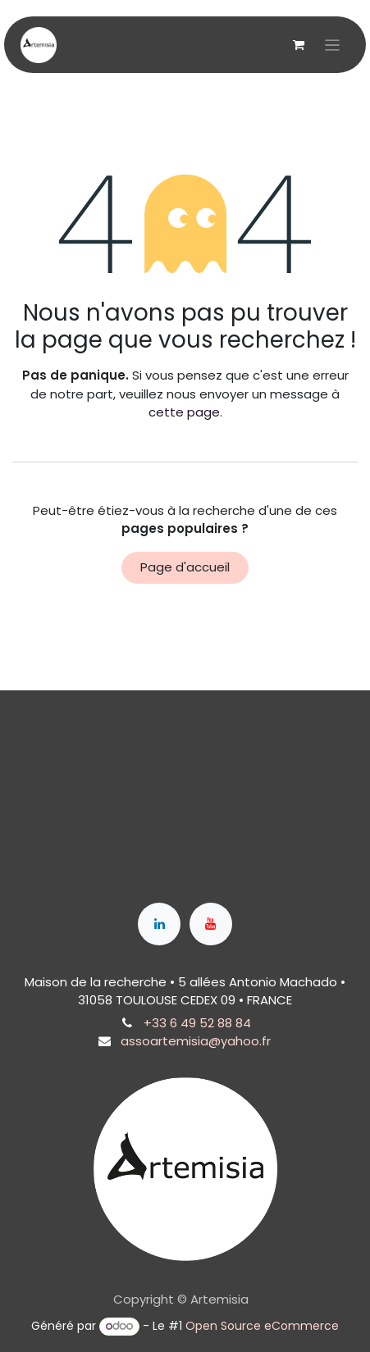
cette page (184, 412)
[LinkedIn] (159, 924)
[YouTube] (211, 924)
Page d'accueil (185, 567)
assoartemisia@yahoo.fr (196, 1040)
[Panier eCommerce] (298, 45)
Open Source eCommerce (262, 1326)
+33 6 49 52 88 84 (197, 1022)
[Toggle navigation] (332, 44)
